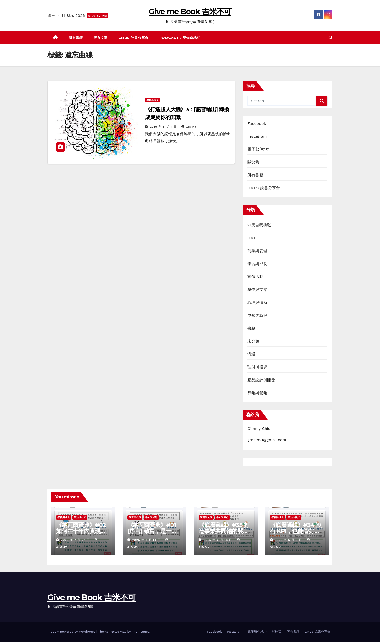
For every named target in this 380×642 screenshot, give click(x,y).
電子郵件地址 (259, 149)
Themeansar (141, 631)
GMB (251, 238)
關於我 (253, 162)
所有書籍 (76, 38)
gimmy (189, 126)
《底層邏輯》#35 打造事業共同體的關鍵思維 (224, 531)
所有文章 (101, 38)
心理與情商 (257, 302)
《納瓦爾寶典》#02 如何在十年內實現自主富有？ (81, 531)
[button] (330, 37)
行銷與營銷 (257, 393)
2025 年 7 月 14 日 (147, 540)
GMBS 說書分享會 (133, 38)
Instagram (257, 136)
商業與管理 (257, 251)
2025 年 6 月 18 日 (218, 540)
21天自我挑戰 (259, 225)
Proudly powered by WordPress (72, 631)
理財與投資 (257, 367)
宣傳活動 (255, 276)
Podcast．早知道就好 (179, 38)
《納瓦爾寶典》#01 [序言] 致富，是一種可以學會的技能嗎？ (152, 531)
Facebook (256, 123)
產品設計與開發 (261, 380)
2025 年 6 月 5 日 (289, 540)
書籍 (251, 328)
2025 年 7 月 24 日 (76, 540)
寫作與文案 (257, 289)
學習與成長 (152, 100)
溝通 (251, 354)
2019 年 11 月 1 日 (164, 126)
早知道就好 (257, 315)
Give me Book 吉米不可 (190, 11)
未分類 (253, 341)
